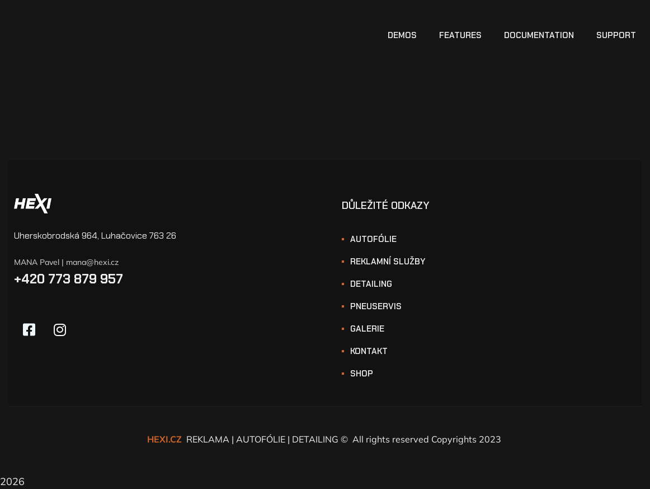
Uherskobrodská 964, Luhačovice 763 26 (95, 235)
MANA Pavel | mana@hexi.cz (66, 262)
